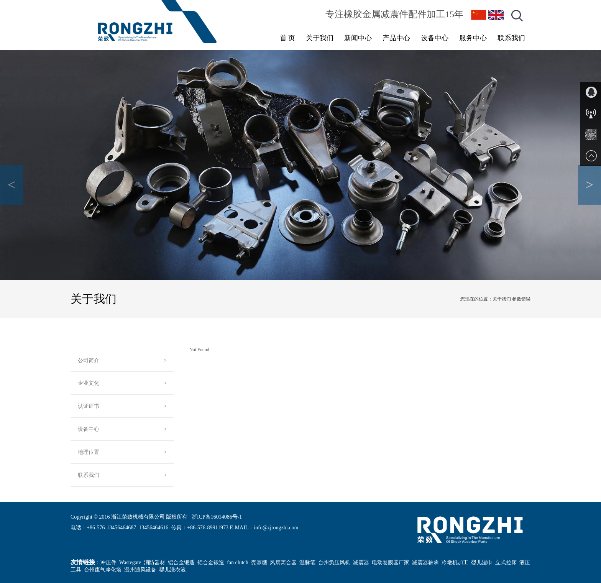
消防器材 (154, 562)
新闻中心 (358, 38)
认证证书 (88, 406)
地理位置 (88, 452)
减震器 (361, 562)
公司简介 (88, 360)
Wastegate (130, 562)
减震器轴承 (425, 562)
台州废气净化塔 (103, 570)
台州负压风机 (334, 562)
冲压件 (108, 562)
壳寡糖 (259, 562)
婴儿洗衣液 (172, 570)
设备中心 (434, 38)
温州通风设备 (140, 570)
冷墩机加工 (455, 562)
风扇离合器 (283, 562)
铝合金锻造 (181, 562)
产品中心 (396, 38)
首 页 (288, 38)
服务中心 (473, 38)
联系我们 (511, 38)
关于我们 (319, 38)
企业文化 (88, 383)
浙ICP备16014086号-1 (217, 517)
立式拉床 (506, 562)
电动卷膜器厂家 (390, 562)
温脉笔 (307, 562)
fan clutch (237, 562)
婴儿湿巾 (482, 562)
